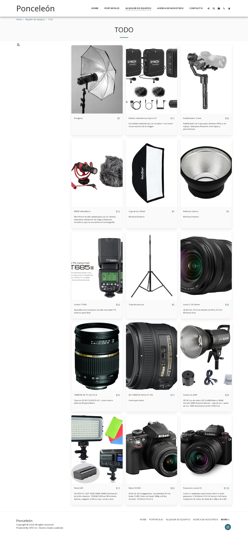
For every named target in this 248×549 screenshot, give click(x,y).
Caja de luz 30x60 (140, 220)
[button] (208, 8)
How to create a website (51, 537)
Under (26, 61)
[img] (97, 88)
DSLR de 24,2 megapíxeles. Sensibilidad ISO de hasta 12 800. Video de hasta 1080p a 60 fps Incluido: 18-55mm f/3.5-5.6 (151, 505)
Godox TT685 (82, 313)
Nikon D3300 (137, 497)
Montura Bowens (137, 225)
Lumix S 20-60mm (195, 313)
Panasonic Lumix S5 (196, 497)
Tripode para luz (139, 313)
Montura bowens (192, 225)
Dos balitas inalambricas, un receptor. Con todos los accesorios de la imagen (150, 134)
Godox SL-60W (192, 404)
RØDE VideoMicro (85, 220)
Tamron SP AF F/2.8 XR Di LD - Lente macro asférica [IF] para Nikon (95, 411)
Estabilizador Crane (195, 127)
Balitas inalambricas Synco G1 (148, 127)
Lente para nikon (137, 409)
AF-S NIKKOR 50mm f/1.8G (145, 404)
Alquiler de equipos (35, 19)
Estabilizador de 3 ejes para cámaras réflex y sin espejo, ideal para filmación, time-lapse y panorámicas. (205, 135)
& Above (26, 70)
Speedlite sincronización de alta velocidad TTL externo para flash (95, 320)
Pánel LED (80, 497)
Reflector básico (193, 220)
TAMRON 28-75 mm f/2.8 (90, 404)
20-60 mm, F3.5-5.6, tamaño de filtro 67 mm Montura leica (205, 320)
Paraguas (80, 127)
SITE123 (33, 537)
